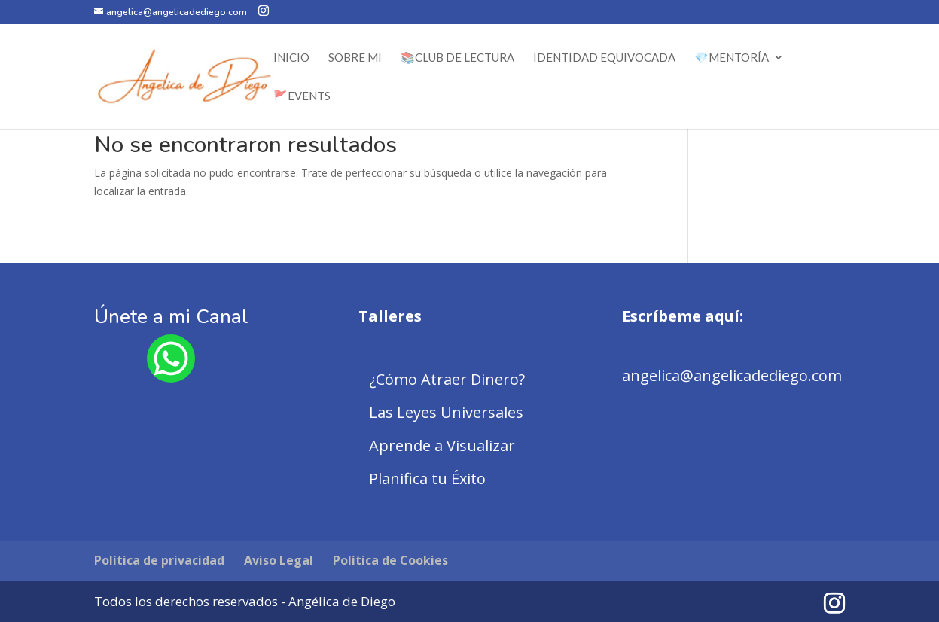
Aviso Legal (278, 560)
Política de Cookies (390, 560)
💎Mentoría (731, 58)
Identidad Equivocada (604, 58)
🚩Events (302, 96)
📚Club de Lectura (457, 58)
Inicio (291, 58)
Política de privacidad (159, 560)
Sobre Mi (355, 58)
